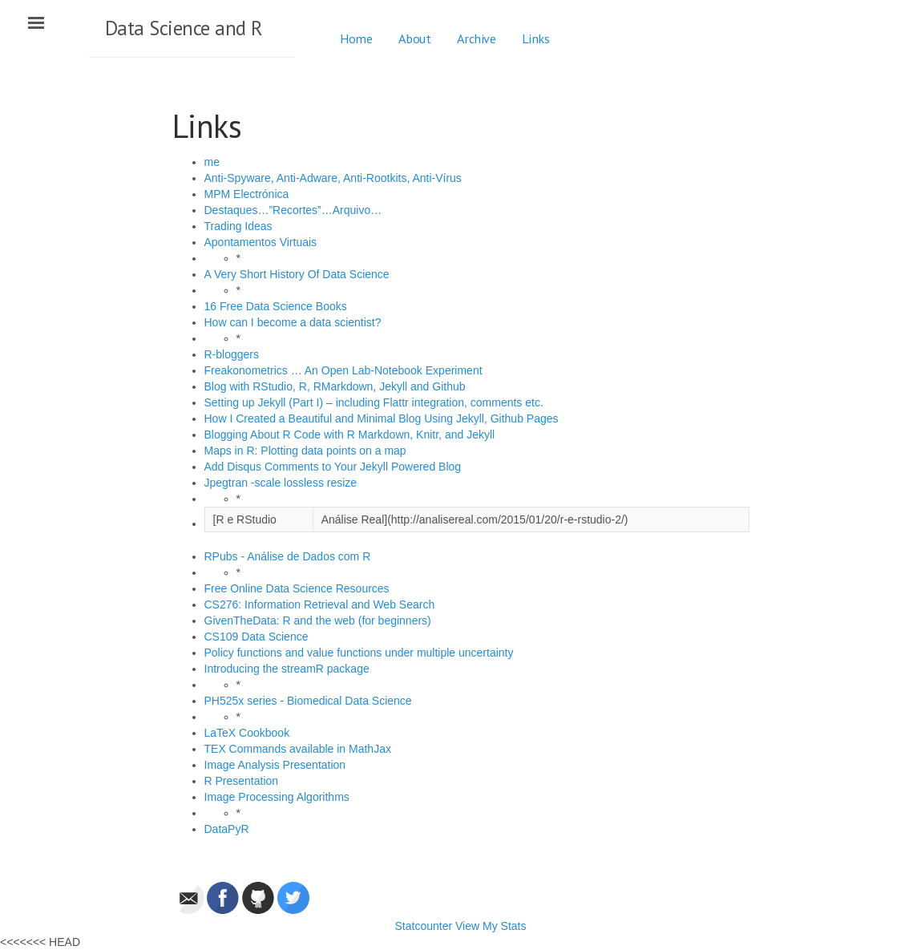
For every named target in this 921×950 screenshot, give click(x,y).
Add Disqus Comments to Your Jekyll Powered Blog (333, 466)
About (414, 38)
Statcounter (424, 926)
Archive (476, 38)
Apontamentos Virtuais (260, 242)
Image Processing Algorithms (276, 796)
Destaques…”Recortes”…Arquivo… (293, 210)
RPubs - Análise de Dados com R (287, 556)
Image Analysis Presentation (275, 764)
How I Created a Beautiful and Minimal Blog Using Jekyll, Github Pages (381, 418)
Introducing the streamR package (287, 668)
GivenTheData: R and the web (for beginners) (317, 620)
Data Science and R (184, 28)
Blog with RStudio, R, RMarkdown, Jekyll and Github (335, 386)
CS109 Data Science (256, 636)
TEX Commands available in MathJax (297, 748)
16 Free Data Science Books (275, 306)
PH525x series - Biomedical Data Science (308, 700)
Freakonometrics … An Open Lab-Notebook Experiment (343, 370)
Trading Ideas (238, 226)
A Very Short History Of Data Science (297, 274)
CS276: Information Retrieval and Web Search (319, 604)
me (212, 162)
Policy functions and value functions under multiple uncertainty (359, 652)
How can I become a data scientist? (293, 322)
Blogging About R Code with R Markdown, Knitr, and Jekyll (349, 434)
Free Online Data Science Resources (297, 588)
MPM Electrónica (246, 194)
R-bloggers (231, 354)
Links (536, 38)
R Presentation (241, 780)
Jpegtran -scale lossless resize (280, 482)
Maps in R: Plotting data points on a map (305, 450)
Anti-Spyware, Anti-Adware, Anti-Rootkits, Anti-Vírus (333, 178)
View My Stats (490, 926)
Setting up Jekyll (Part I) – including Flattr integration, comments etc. (373, 402)
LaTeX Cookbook (247, 732)
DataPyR (226, 829)
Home (356, 38)
